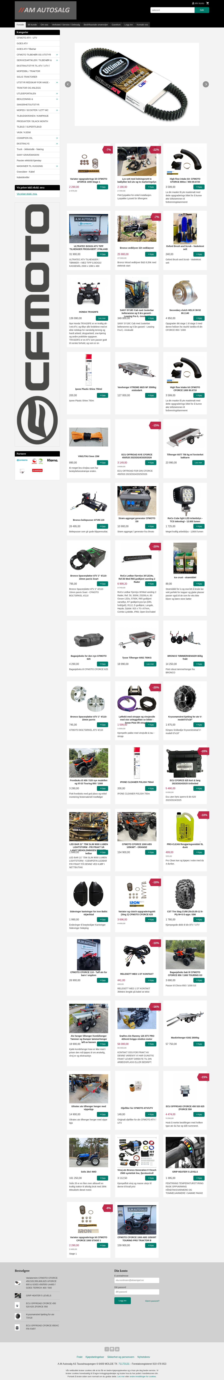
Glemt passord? (152, 1301)
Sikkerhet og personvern (120, 1357)
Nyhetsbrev (144, 1357)
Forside (20, 24)
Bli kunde (32, 24)
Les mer (121, 1377)
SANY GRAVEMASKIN (28, 155)
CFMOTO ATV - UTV (27, 38)
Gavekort (116, 24)
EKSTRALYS (23, 143)
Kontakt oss (142, 24)
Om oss (44, 24)
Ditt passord (120, 1287)
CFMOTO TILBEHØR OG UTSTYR (34, 54)
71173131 (124, 1364)
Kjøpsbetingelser (95, 1357)
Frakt (79, 1357)
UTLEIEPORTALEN (26, 93)
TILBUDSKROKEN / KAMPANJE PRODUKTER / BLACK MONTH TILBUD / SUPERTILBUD (33, 121)
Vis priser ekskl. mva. (27, 194)
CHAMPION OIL (25, 138)
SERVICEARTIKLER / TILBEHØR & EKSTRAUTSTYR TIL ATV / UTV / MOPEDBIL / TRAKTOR (34, 65)
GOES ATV (22, 43)
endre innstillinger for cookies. (143, 1377)
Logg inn (128, 24)
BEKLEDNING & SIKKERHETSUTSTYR (28, 102)
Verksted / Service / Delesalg (66, 24)
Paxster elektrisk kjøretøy (29, 160)
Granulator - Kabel (26, 171)
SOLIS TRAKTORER (27, 77)
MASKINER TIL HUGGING (30, 166)
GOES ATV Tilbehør (26, 49)
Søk (202, 10)
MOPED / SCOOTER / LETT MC (33, 110)
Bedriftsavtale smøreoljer (96, 24)
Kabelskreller (23, 177)
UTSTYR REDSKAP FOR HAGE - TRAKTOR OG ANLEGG (33, 85)
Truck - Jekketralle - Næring (30, 149)
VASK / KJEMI (24, 132)
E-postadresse (121, 1275)
